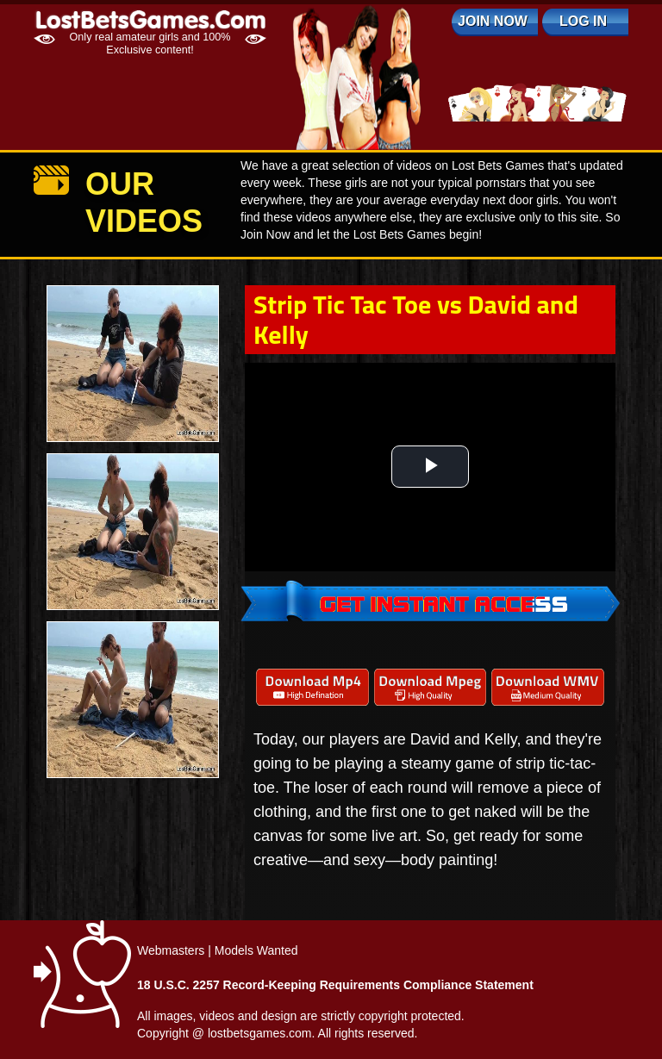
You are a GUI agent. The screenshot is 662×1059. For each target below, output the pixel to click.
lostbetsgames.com (260, 1033)
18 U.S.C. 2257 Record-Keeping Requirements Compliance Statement (335, 985)
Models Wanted (256, 950)
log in (583, 21)
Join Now (493, 21)
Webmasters (170, 950)
